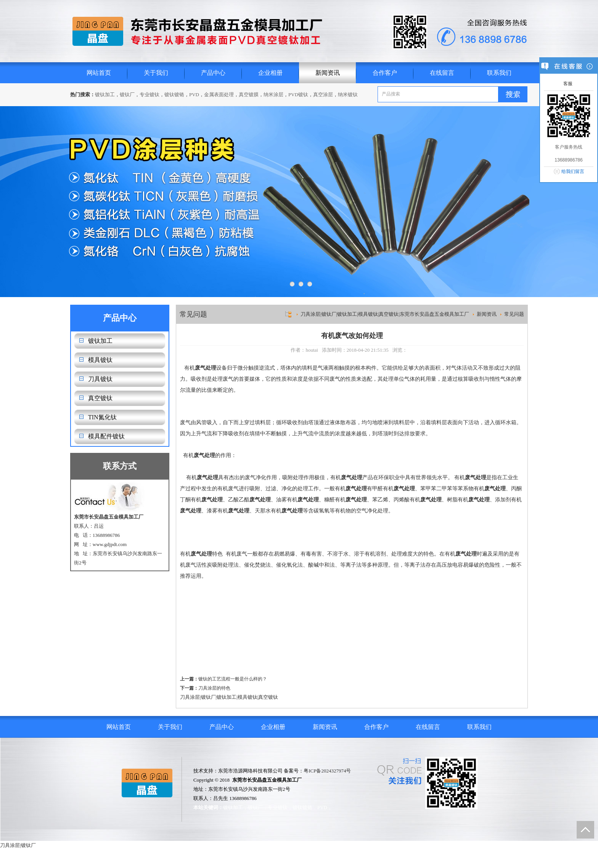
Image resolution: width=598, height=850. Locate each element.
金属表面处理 (219, 94)
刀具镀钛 (100, 379)
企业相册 (270, 72)
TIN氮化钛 (102, 417)
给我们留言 (572, 171)
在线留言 (442, 72)
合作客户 (385, 72)
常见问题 (514, 314)
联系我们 (499, 72)
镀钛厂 (127, 94)
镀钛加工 (105, 94)
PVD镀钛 (298, 94)
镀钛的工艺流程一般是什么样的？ (232, 679)
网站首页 (99, 72)
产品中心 (213, 72)
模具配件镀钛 (106, 436)
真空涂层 (323, 94)
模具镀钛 (100, 360)
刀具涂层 (190, 697)
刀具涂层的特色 (214, 688)
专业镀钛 (149, 94)
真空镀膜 (249, 94)
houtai (311, 350)
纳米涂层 (273, 94)
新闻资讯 (327, 72)
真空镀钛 (100, 398)
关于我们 (156, 72)
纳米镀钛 (348, 94)
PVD (194, 94)
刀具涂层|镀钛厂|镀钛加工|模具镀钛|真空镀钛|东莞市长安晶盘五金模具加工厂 (385, 314)
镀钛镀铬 (174, 94)
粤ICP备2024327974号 (327, 771)
